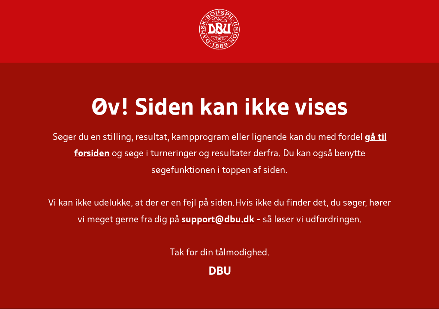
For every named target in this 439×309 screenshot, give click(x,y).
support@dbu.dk (217, 220)
